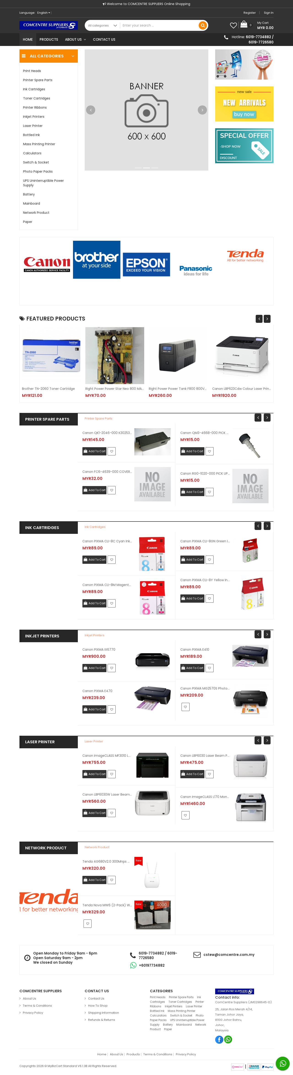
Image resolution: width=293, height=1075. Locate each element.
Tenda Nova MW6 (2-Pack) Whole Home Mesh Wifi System (107, 905)
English (43, 13)
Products (49, 39)
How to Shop (98, 1005)
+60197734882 (152, 965)
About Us (75, 39)
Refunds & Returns (101, 1020)
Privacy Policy (33, 1013)
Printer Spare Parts (37, 80)
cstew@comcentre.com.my (229, 954)
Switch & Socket (36, 162)
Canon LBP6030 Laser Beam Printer (205, 755)
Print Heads (32, 71)
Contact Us (104, 39)
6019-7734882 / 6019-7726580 (260, 39)
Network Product (36, 212)
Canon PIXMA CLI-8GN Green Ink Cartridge (205, 541)
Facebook (219, 1039)
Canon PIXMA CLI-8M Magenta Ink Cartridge (107, 585)
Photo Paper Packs (38, 171)
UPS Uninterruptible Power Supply (43, 182)
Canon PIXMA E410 (194, 649)
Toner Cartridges (36, 98)
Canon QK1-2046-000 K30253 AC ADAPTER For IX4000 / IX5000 (107, 433)
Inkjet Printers (33, 116)
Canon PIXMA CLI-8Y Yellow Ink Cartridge (205, 580)
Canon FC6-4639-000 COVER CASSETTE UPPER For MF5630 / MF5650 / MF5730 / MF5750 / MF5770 (107, 471)
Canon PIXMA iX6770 (98, 649)
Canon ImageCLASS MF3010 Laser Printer (107, 755)
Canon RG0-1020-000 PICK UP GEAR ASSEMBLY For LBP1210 (205, 473)
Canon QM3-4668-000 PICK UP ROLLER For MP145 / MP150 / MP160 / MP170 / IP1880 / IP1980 (205, 433)
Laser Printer (33, 125)
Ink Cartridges (34, 89)
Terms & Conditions (37, 1005)
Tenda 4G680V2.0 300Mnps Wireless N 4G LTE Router (107, 861)
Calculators (32, 153)
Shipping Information (103, 1013)
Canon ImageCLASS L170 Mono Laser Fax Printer (205, 796)
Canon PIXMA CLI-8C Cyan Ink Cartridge (107, 541)
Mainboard (31, 203)
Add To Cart (97, 451)
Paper (27, 221)
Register (250, 12)
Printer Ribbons (35, 107)
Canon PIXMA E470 (97, 691)
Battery (29, 194)
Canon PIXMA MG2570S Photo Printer (205, 688)
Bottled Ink (31, 135)
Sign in (269, 12)
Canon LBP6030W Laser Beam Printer (107, 794)
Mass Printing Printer (39, 144)
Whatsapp (228, 1039)
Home (28, 39)
